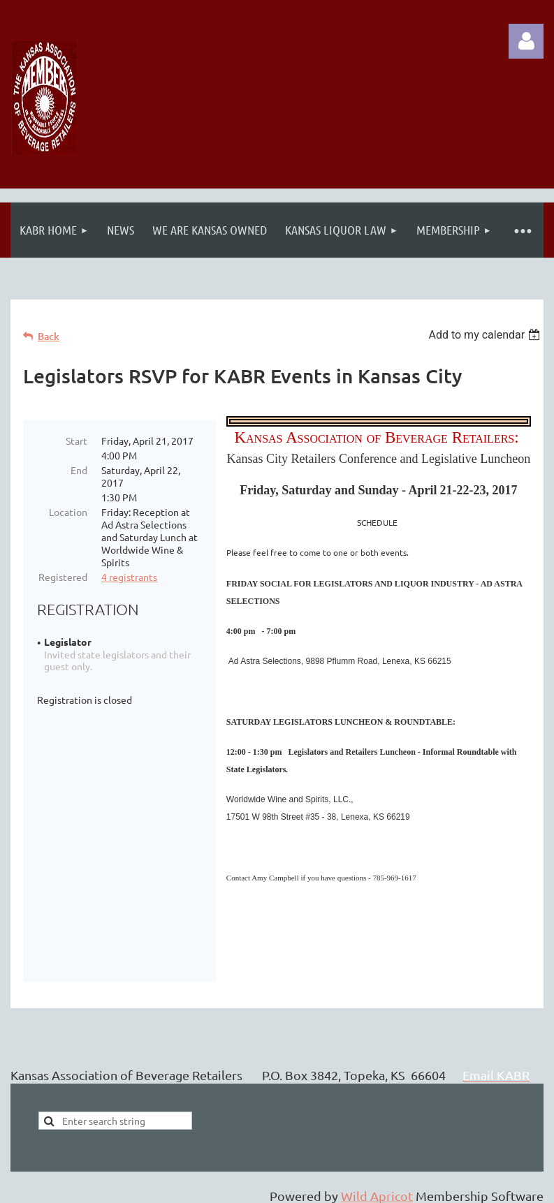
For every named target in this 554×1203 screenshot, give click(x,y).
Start (76, 440)
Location (68, 511)
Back (48, 336)
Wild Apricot (377, 1167)
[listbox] (486, 335)
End (79, 470)
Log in (526, 41)
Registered (62, 576)
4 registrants (129, 576)
